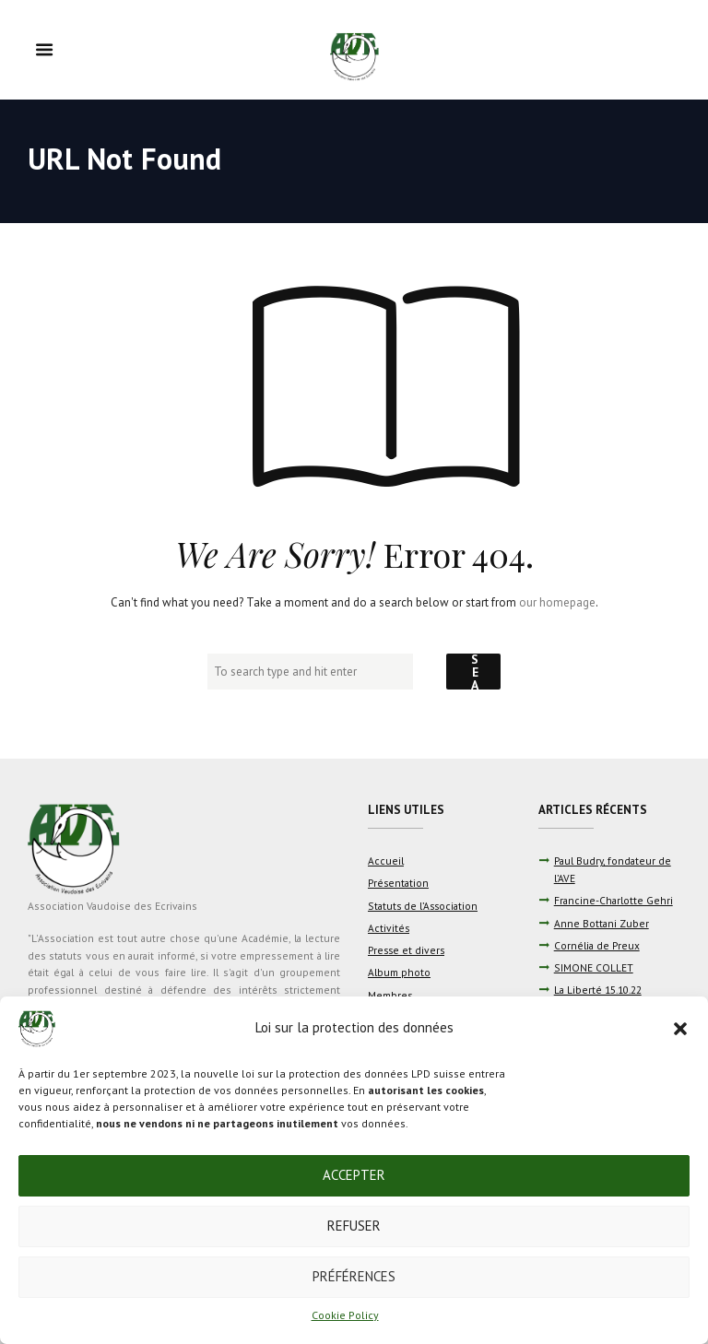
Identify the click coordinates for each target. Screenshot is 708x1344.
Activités (388, 928)
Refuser (354, 1225)
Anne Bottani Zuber (601, 923)
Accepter (354, 1175)
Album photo (399, 972)
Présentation (398, 883)
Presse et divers (406, 950)
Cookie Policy (345, 1315)
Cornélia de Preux (597, 945)
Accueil (386, 860)
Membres (390, 995)
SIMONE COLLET (593, 967)
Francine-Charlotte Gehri (613, 900)
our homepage (557, 602)
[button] (680, 1029)
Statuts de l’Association (423, 906)
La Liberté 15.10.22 (598, 989)
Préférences (354, 1276)
